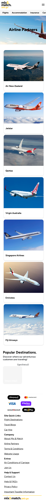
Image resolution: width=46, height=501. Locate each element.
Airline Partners (11, 443)
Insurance (34, 13)
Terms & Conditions (13, 448)
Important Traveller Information (19, 491)
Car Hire (8, 429)
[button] (42, 4)
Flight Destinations (13, 419)
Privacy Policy (10, 486)
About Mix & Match (13, 438)
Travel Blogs (10, 424)
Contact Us (9, 476)
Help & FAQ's (10, 481)
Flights (5, 13)
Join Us (7, 467)
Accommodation (19, 13)
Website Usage (11, 453)
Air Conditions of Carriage (16, 462)
